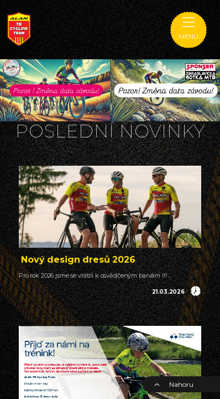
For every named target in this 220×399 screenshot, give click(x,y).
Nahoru (173, 384)
